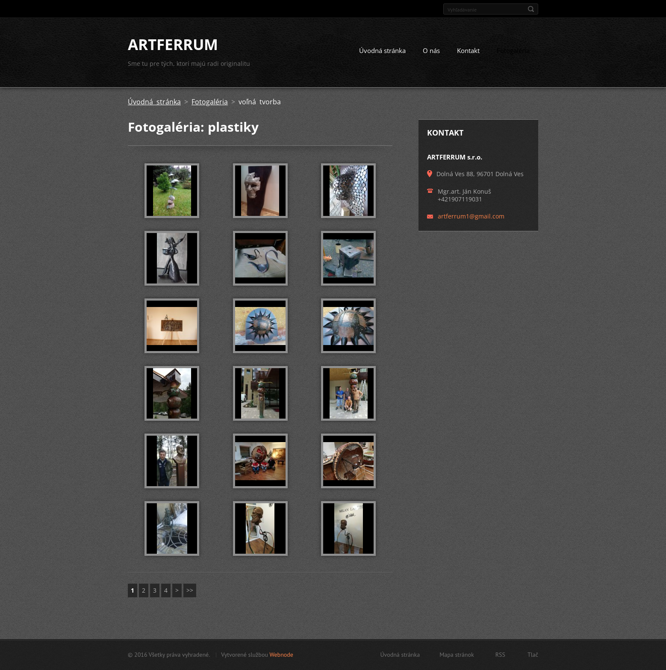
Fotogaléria (513, 50)
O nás (431, 50)
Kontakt (468, 50)
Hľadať (531, 9)
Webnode (281, 654)
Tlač (532, 654)
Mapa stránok (456, 654)
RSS (500, 654)
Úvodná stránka (382, 50)
